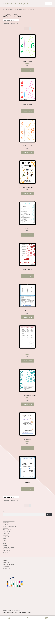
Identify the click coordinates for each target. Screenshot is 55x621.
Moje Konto (6, 562)
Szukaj (4, 512)
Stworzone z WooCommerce (22, 612)
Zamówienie (6, 568)
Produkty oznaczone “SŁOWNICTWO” (21, 9)
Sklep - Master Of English (15, 3)
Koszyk (5, 560)
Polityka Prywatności (8, 564)
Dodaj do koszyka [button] (27, 70)
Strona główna (8, 9)
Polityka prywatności (8, 612)
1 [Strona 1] (27, 28)
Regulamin (6, 566)
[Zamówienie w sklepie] (11, 20)
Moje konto (9, 618)
